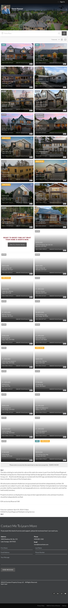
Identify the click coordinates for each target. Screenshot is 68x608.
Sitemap (64, 605)
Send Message (8, 569)
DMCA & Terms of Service (53, 605)
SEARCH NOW (54, 465)
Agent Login (4, 584)
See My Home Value (17, 244)
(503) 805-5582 (15, 10)
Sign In (61, 2)
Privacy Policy (40, 605)
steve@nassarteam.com (41, 544)
